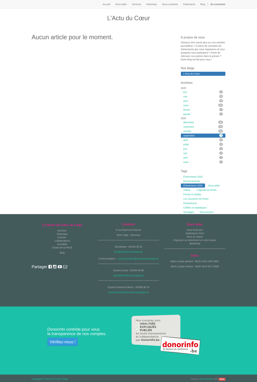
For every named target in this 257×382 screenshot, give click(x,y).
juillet (203, 144)
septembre (203, 135)
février (203, 109)
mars (203, 105)
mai (203, 96)
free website (206, 379)
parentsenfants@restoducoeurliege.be (128, 292)
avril (203, 100)
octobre (203, 131)
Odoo (222, 379)
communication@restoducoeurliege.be (138, 258)
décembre (203, 122)
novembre (203, 126)
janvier (203, 114)
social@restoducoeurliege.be (128, 275)
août (203, 139)
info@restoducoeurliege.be (128, 251)
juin (203, 91)
